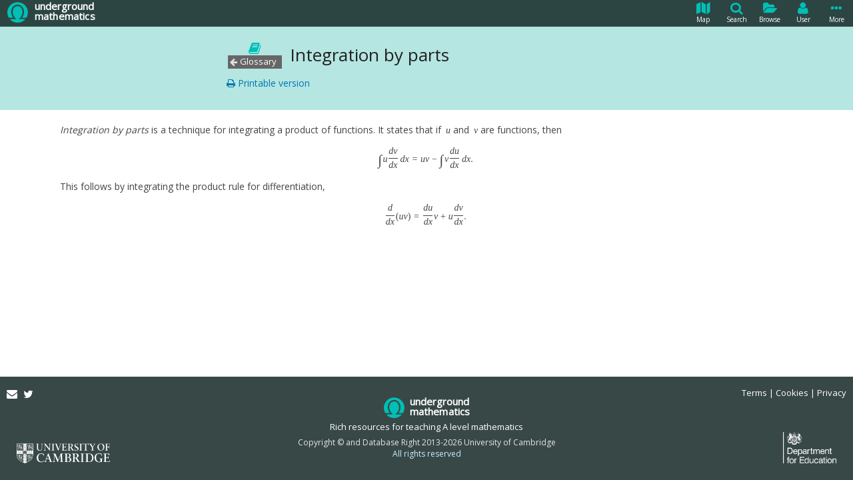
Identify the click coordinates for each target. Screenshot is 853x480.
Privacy (831, 393)
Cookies (792, 393)
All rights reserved (427, 453)
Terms (754, 393)
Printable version (268, 83)
